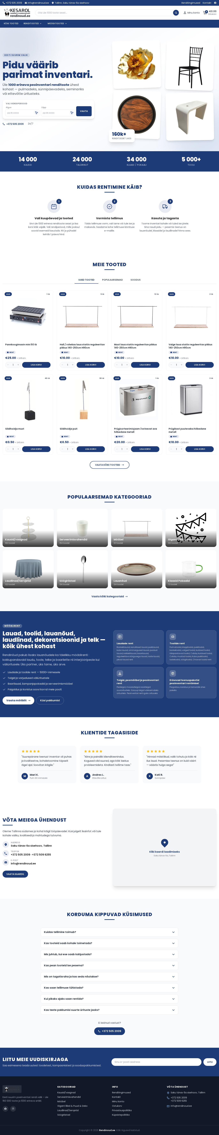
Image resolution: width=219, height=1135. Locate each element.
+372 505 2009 (12, 2)
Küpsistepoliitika (121, 1114)
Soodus (136, 279)
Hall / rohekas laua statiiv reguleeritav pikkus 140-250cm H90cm (82, 346)
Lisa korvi (36, 364)
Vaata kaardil (15, 874)
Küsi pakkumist (50, 700)
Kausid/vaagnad (66, 1092)
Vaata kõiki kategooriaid (109, 596)
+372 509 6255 (179, 1100)
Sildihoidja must (14, 428)
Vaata (84, 111)
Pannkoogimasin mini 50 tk (21, 344)
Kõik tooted (11, 23)
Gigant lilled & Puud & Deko (72, 1105)
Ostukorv (117, 1105)
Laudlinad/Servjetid (68, 1110)
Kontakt (207, 2)
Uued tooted (86, 279)
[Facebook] (215, 3)
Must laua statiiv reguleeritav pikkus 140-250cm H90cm (135, 346)
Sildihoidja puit (68, 428)
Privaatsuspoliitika (122, 1110)
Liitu (210, 1062)
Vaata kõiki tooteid (109, 464)
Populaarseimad (112, 279)
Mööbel (61, 1101)
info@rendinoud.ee (37, 2)
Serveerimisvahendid (69, 1097)
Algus (8, 107)
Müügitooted (57, 23)
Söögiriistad (63, 1114)
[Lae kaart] (164, 847)
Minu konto (118, 1101)
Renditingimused (191, 2)
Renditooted (33, 23)
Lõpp (43, 107)
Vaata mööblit (18, 700)
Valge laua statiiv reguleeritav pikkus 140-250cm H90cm (190, 346)
